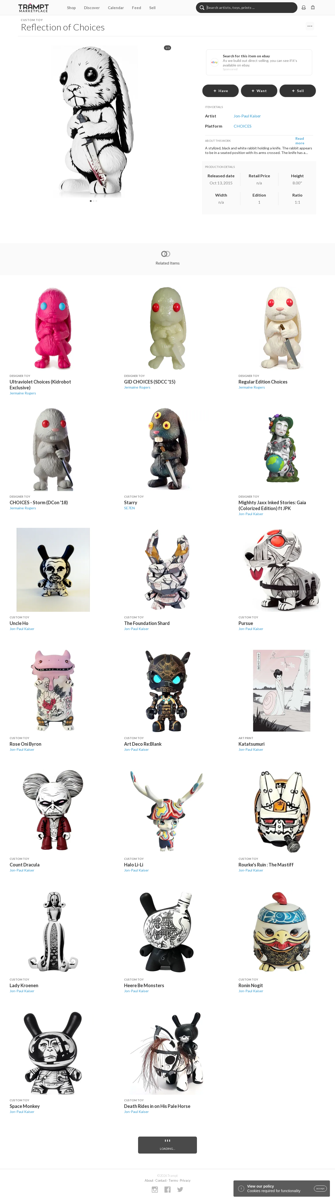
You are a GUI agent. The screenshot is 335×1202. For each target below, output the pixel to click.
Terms (173, 1180)
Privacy (185, 1180)
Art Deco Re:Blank (143, 744)
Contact (160, 1180)
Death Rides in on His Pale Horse (157, 1106)
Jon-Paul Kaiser (251, 514)
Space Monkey (25, 1106)
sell (298, 91)
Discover (92, 7)
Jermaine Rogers (23, 393)
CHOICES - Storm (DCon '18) (39, 502)
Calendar (116, 7)
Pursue (246, 623)
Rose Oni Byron (25, 744)
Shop (71, 7)
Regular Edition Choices (263, 382)
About (149, 1180)
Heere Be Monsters (144, 985)
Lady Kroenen (24, 985)
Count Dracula (25, 864)
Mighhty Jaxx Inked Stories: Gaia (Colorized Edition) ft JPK (272, 505)
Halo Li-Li (133, 864)
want (259, 91)
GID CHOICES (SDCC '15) (149, 382)
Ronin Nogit (251, 985)
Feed (136, 7)
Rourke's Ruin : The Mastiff (266, 864)
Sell (152, 7)
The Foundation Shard (147, 623)
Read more (299, 140)
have (220, 91)
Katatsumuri (251, 744)
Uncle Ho (19, 623)
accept (320, 1188)
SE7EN (129, 508)
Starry (130, 502)
